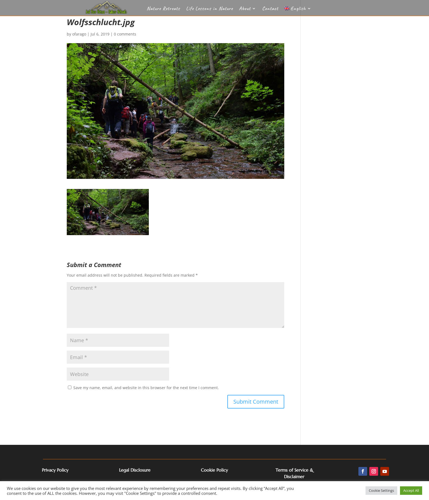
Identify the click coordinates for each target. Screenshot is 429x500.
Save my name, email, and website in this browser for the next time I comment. (146, 387)
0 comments (125, 34)
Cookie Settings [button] (381, 490)
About (245, 9)
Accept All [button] (411, 490)
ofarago (79, 34)
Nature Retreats (163, 9)
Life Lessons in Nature (209, 9)
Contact (270, 9)
